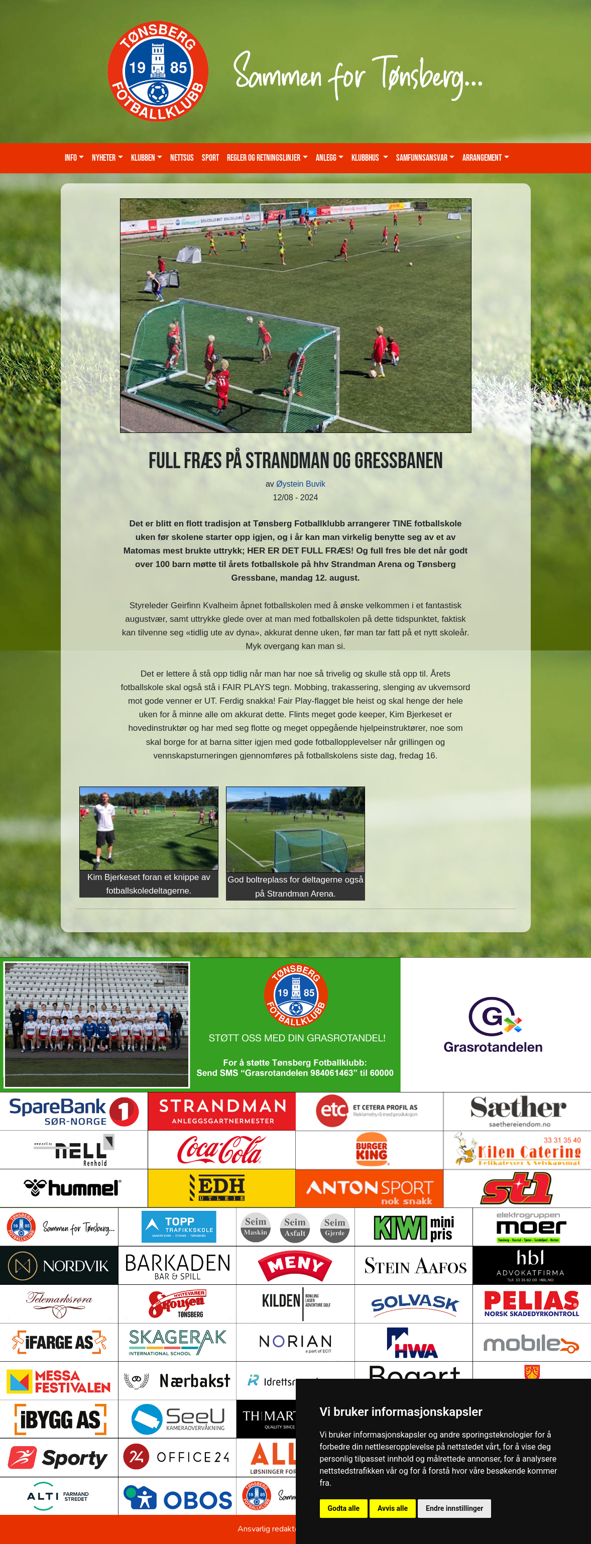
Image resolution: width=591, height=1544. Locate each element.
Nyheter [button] (103, 158)
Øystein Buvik (300, 484)
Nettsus (182, 158)
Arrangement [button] (482, 158)
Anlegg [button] (326, 158)
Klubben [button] (143, 158)
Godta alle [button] (344, 1508)
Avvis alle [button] (393, 1508)
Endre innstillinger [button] (454, 1508)
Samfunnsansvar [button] (421, 158)
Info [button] (71, 158)
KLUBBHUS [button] (366, 158)
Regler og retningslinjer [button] (263, 158)
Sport (210, 158)
